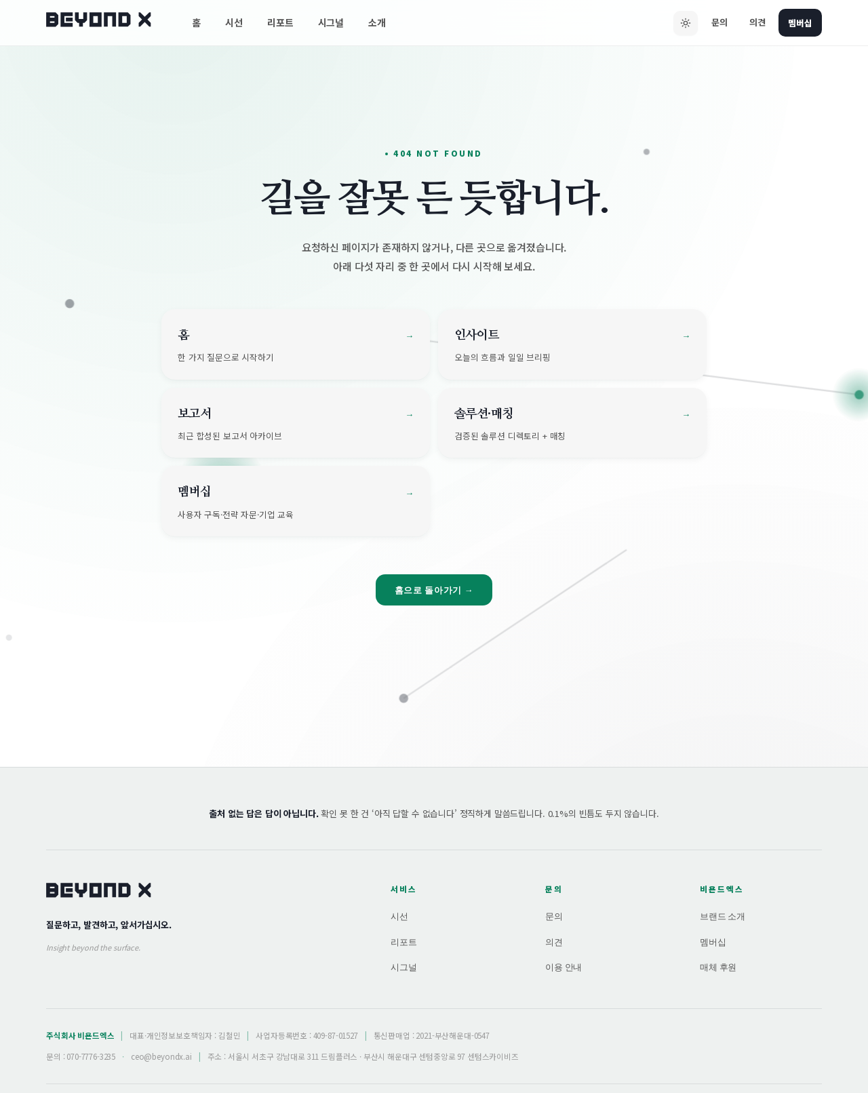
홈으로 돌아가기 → (434, 589)
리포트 (280, 22)
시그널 (331, 22)
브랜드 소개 (722, 916)
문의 (717, 22)
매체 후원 (718, 967)
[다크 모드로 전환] (683, 23)
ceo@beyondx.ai (161, 1056)
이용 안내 (563, 967)
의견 (755, 22)
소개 (377, 22)
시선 (234, 22)
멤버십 (799, 22)
